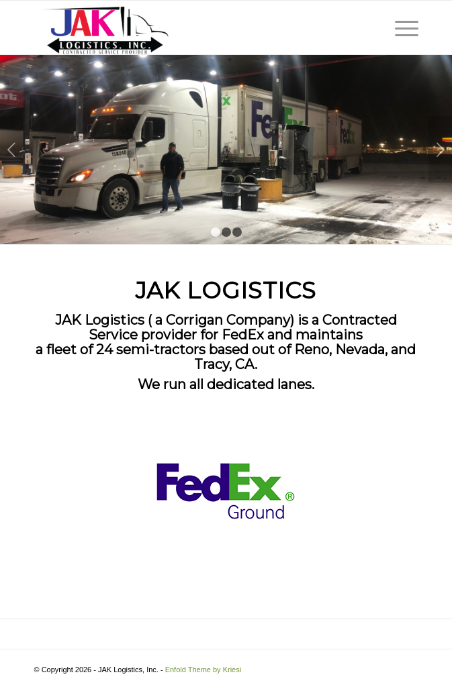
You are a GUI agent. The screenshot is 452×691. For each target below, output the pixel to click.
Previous (12, 149)
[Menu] (399, 27)
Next (440, 149)
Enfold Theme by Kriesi (203, 670)
